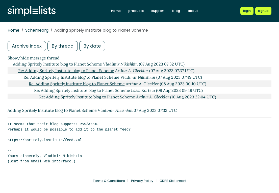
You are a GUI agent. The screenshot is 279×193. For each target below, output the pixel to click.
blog (176, 10)
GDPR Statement (173, 180)
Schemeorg (36, 30)
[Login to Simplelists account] (246, 11)
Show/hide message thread (34, 57)
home (116, 10)
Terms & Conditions (109, 180)
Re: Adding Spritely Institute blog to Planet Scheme (66, 70)
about (193, 10)
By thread (62, 46)
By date (92, 46)
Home (13, 30)
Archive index (27, 46)
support (158, 10)
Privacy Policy (142, 180)
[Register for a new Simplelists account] (263, 11)
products (136, 10)
